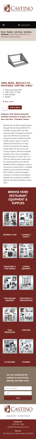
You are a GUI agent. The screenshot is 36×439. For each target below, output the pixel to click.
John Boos (18, 32)
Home (3, 32)
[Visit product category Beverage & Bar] (10, 222)
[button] (3, 24)
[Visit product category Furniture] (26, 317)
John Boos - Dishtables (13, 119)
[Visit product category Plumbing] (26, 349)
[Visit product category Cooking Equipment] (26, 254)
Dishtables (5, 117)
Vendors (10, 32)
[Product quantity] (4, 107)
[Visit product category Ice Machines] (10, 349)
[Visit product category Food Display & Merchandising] (26, 286)
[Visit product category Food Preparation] (10, 318)
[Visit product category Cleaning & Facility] (26, 223)
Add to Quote (15, 107)
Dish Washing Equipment (19, 114)
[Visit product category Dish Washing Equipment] (10, 286)
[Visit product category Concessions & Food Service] (10, 254)
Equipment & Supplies (18, 117)
